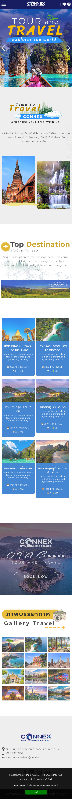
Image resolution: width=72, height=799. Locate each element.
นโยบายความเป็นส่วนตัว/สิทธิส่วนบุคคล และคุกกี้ (36, 785)
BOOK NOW (36, 578)
